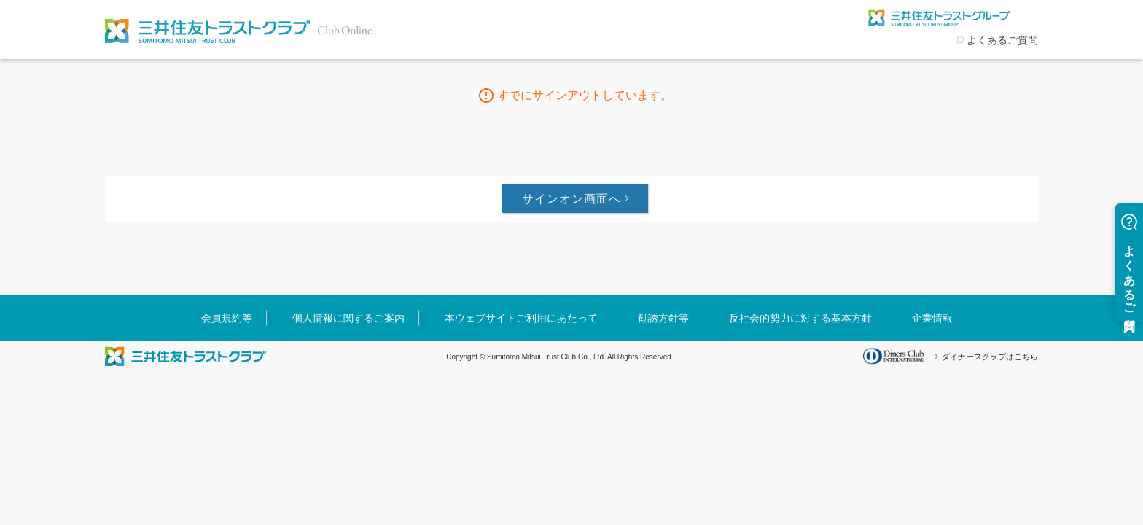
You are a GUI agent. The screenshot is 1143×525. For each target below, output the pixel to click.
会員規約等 (226, 318)
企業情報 (932, 318)
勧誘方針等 (663, 318)
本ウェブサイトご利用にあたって (521, 318)
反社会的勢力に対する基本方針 (800, 318)
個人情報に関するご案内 (348, 318)
